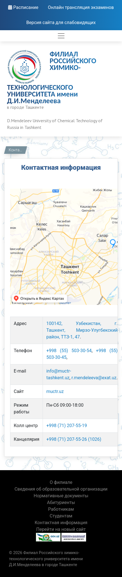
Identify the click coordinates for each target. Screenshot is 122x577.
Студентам (61, 516)
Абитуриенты (61, 502)
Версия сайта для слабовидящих (61, 22)
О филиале (61, 482)
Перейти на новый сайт (61, 529)
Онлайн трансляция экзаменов (81, 7)
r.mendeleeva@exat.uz (94, 377)
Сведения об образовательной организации (61, 489)
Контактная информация (17, 150)
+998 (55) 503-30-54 (68, 350)
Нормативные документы (61, 495)
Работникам (61, 509)
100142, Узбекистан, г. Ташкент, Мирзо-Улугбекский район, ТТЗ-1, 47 (82, 330)
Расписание (23, 7)
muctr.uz (55, 391)
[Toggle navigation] (61, 35)
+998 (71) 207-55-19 (66, 425)
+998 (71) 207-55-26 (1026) (73, 439)
